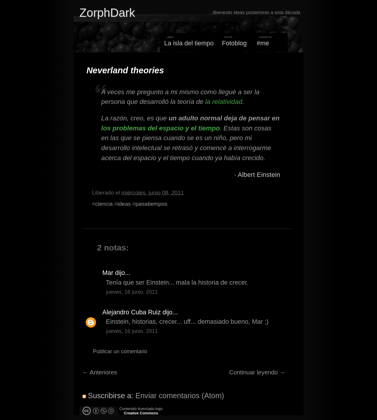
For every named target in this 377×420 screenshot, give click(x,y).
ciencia (104, 204)
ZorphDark (107, 12)
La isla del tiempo (189, 43)
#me (263, 43)
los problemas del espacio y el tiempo (160, 128)
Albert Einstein (259, 174)
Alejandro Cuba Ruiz (131, 312)
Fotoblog (234, 43)
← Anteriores (99, 372)
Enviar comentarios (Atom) (179, 395)
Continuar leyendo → (257, 372)
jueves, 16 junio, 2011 (132, 292)
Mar (107, 272)
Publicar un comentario (120, 351)
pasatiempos (151, 204)
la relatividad (223, 101)
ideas (124, 204)
